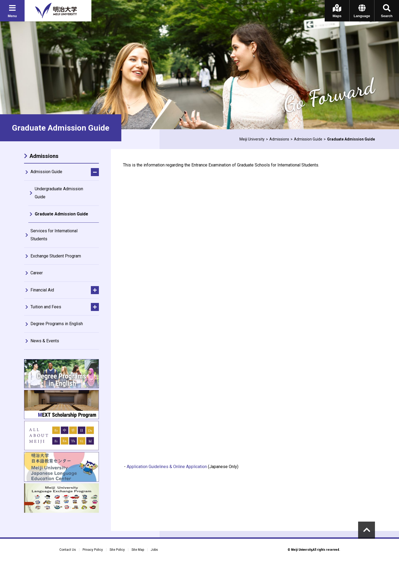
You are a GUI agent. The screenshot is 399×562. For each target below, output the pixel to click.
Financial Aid (42, 290)
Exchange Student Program (55, 256)
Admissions (279, 139)
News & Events (44, 340)
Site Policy (117, 549)
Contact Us (67, 549)
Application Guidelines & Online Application (167, 466)
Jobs (154, 549)
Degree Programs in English (56, 323)
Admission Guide (308, 139)
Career (36, 272)
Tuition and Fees (45, 306)
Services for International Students (54, 234)
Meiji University (252, 139)
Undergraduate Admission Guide (59, 192)
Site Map (137, 549)
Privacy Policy (93, 549)
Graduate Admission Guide (61, 214)
